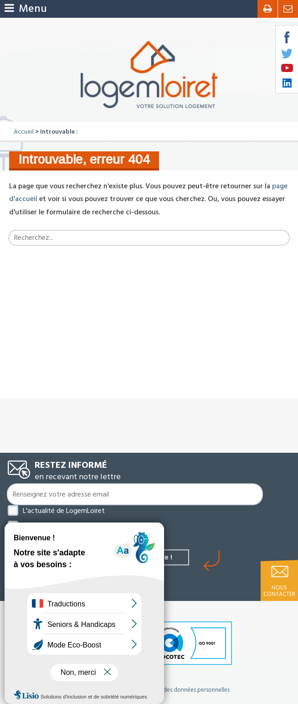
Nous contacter (279, 591)
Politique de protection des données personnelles (166, 690)
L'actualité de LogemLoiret (64, 511)
